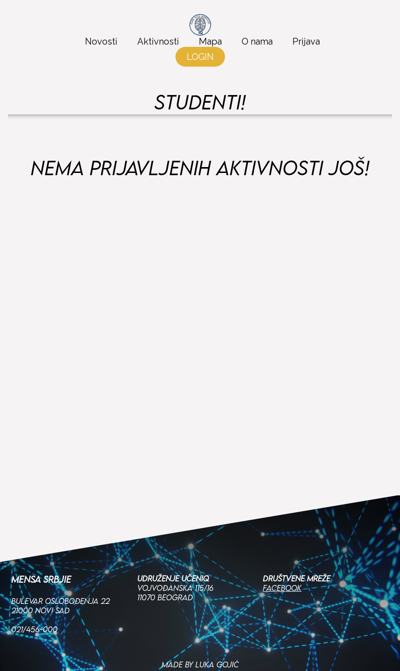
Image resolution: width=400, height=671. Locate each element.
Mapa (210, 41)
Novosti (101, 41)
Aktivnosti (158, 41)
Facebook (282, 553)
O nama (257, 41)
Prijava (306, 41)
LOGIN (200, 56)
